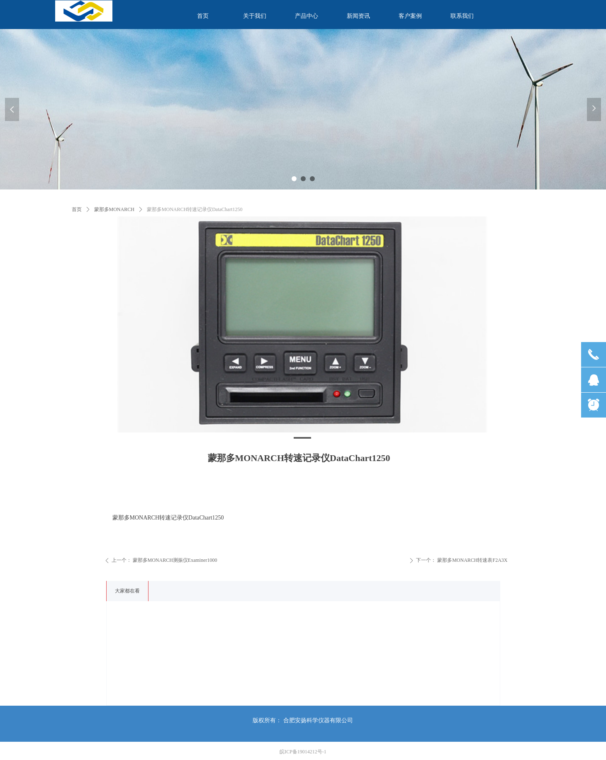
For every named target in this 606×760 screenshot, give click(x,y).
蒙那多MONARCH (114, 209)
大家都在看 (127, 591)
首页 (77, 209)
